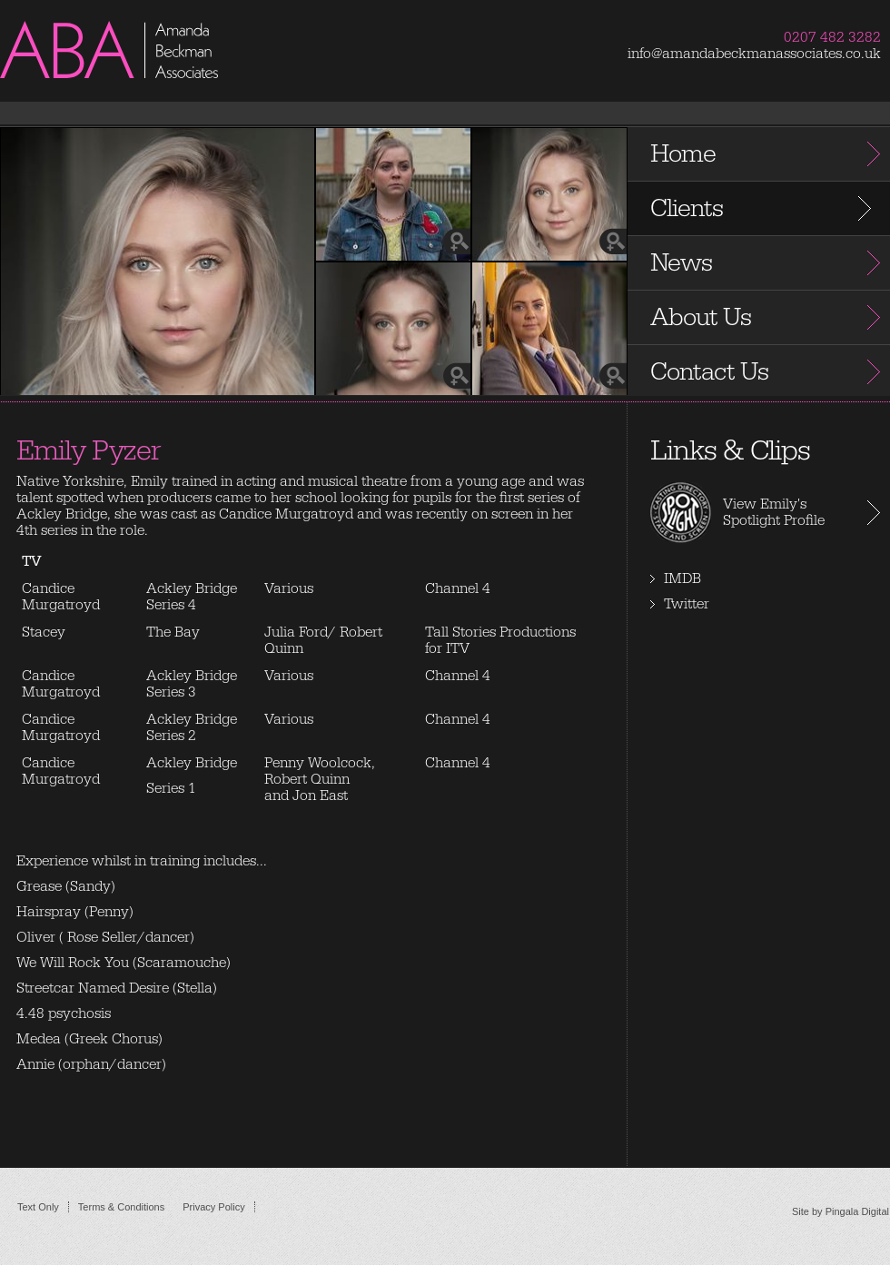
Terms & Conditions (121, 1206)
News (681, 263)
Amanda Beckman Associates (145, 72)
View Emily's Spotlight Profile (774, 512)
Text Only (38, 1206)
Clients (686, 208)
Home (683, 154)
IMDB (682, 578)
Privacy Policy (213, 1206)
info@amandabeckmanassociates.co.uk (754, 53)
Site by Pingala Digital (840, 1211)
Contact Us (709, 372)
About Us (700, 317)
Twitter (686, 604)
